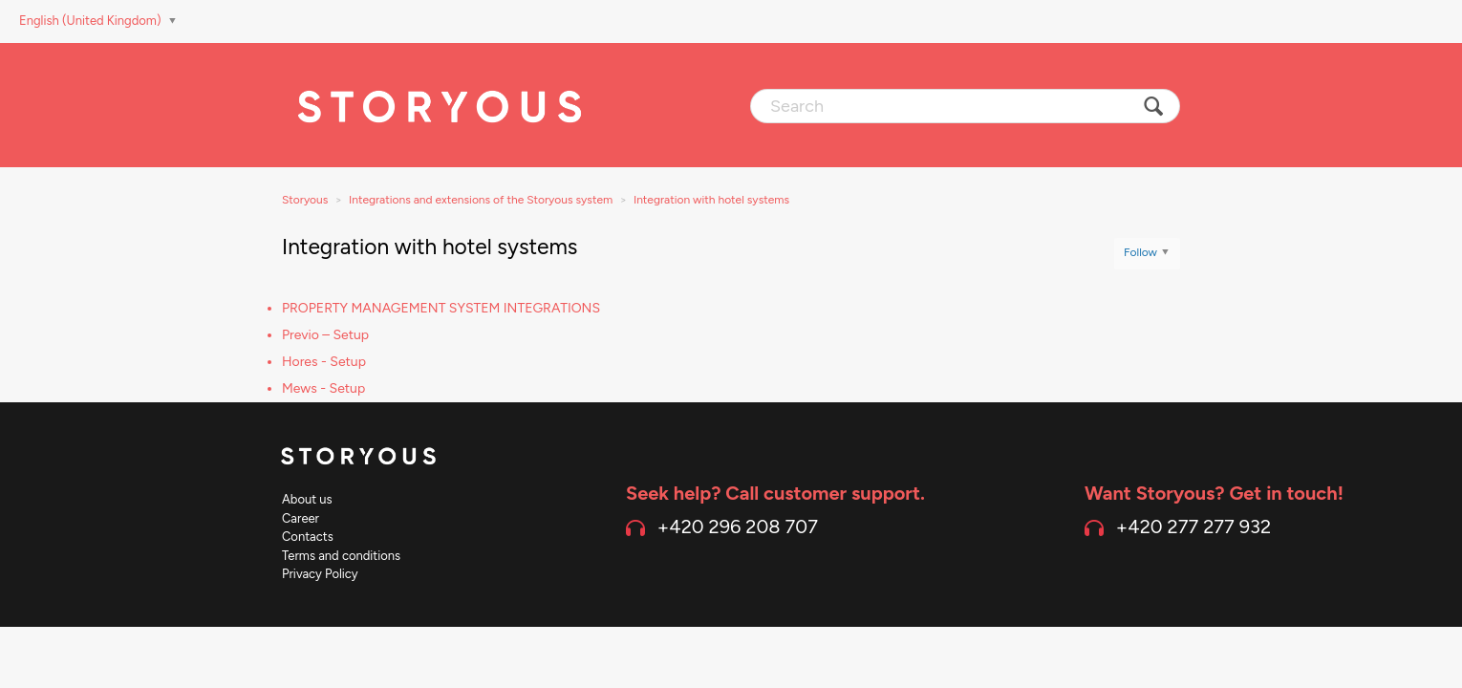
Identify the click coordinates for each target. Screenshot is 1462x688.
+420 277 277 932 (1193, 526)
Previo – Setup (325, 335)
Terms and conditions (341, 555)
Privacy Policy (320, 574)
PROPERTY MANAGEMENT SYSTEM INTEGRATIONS (441, 308)
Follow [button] (1140, 252)
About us (307, 499)
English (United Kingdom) (91, 20)
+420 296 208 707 (737, 526)
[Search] (965, 106)
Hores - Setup (324, 362)
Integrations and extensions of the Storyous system (481, 199)
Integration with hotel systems (711, 199)
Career (300, 518)
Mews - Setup (323, 388)
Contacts (307, 536)
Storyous (305, 199)
